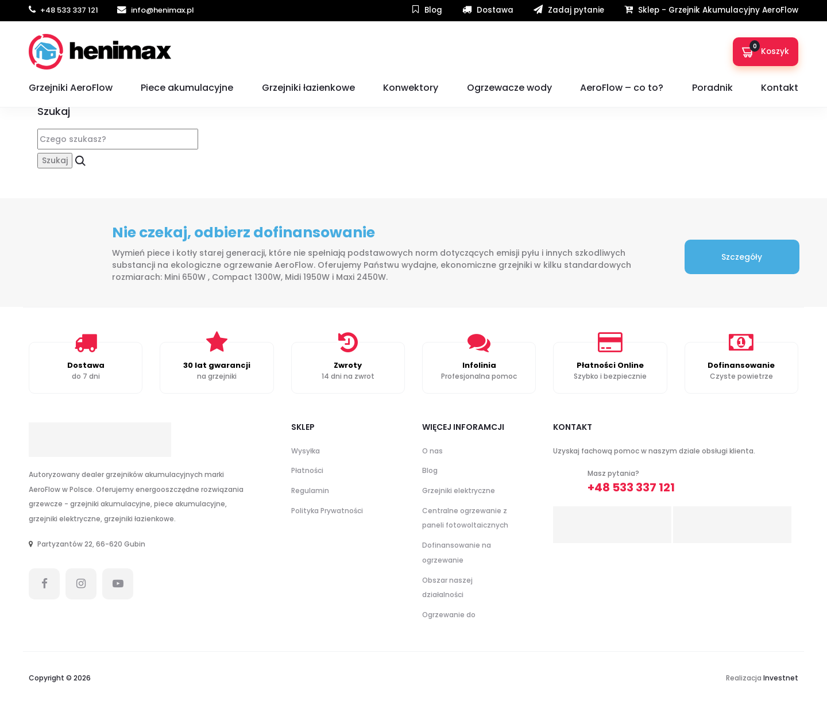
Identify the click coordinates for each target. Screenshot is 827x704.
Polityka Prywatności (327, 511)
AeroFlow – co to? (621, 87)
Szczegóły (742, 257)
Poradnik (712, 87)
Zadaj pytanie (569, 10)
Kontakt (779, 87)
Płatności (307, 471)
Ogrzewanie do (449, 615)
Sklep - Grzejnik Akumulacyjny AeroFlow (711, 10)
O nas (432, 451)
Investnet (780, 678)
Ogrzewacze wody (509, 87)
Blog (427, 10)
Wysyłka (305, 451)
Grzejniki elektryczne (458, 490)
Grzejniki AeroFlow (71, 87)
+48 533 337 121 (64, 10)
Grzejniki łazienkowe (308, 87)
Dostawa (487, 10)
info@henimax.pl (155, 10)
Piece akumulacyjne (187, 87)
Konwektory (410, 87)
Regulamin (310, 490)
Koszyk (765, 49)
